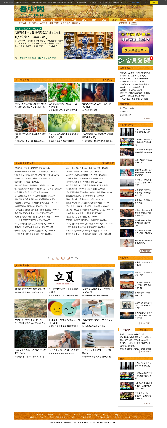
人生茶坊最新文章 (24, 163)
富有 (103, 326)
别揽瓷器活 (32, 58)
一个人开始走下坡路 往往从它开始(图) (134, 99)
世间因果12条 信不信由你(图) (28, 319)
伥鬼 (26, 357)
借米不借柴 (104, 141)
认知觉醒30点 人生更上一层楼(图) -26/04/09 (84, 213)
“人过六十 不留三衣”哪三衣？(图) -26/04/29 (32, 220)
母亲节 (87, 110)
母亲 (92, 110)
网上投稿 (39, 415)
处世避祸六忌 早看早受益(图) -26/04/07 (82, 217)
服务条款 (77, 415)
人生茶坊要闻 (22, 80)
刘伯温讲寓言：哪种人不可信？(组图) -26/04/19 (85, 189)
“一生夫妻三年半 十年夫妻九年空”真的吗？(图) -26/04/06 (89, 224)
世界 (94, 20)
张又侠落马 (124, 112)
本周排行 (127, 330)
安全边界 (38, 107)
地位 (98, 296)
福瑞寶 (108, 417)
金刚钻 (44, 58)
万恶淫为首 (35, 292)
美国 (53, 20)
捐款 (58, 415)
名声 (94, 296)
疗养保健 (23, 23)
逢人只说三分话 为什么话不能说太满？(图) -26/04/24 (87, 168)
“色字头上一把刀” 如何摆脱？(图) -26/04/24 (83, 171)
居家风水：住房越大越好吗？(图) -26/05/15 (32, 168)
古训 (66, 354)
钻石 (49, 58)
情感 (43, 107)
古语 (62, 354)
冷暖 (56, 296)
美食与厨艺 (65, 23)
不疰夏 (57, 141)
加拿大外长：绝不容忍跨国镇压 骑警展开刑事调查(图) (143, 172)
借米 (86, 141)
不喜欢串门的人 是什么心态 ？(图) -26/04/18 (84, 199)
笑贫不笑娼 (92, 326)
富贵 (60, 326)
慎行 (72, 326)
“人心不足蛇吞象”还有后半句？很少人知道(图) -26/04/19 (89, 192)
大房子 (20, 107)
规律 (90, 296)
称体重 (63, 141)
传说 (30, 357)
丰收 (68, 141)
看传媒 (100, 417)
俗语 (86, 326)
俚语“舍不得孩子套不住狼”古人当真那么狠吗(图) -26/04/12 (90, 210)
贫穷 (99, 326)
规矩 (90, 141)
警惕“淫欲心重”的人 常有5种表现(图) (134, 78)
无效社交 (41, 141)
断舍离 (57, 354)
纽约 (84, 20)
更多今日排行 (146, 323)
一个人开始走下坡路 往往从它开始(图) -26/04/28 (34, 224)
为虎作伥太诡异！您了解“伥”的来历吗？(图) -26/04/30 (36, 217)
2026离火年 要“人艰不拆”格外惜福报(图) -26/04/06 (86, 220)
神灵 (19, 292)
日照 (72, 296)
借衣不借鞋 (113, 141)
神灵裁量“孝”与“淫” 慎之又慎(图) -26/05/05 (31, 192)
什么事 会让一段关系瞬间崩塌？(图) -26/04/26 (33, 234)
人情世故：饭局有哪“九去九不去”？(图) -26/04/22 (86, 175)
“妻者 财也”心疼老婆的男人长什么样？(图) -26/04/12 (87, 206)
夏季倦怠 (77, 296)
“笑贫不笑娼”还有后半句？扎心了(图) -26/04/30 (33, 213)
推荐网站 (32, 417)
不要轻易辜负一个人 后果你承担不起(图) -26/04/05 (87, 231)
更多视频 (147, 404)
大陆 (33, 20)
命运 (40, 323)
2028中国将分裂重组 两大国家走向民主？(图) (143, 223)
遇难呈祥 (66, 326)
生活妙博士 (33, 23)
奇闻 (125, 20)
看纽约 (91, 417)
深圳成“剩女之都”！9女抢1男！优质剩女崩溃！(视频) (143, 395)
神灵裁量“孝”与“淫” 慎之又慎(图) (30, 289)
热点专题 (124, 104)
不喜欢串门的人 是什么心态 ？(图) (133, 76)
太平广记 (40, 357)
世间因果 (20, 323)
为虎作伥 (20, 357)
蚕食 (97, 357)
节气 (52, 296)
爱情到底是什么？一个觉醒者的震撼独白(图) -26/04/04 (88, 234)
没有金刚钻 (22, 58)
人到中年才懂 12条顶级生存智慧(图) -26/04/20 (85, 178)
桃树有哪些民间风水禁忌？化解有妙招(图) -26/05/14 (36, 171)
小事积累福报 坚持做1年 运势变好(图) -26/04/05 (86, 227)
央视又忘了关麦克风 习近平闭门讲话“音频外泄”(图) (143, 192)
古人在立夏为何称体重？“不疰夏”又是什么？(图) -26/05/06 (38, 189)
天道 (86, 296)
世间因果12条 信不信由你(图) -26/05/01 (30, 206)
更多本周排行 (146, 351)
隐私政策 (87, 415)
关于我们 (66, 415)
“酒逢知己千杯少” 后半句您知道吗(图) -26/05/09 (34, 185)
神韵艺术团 (54, 417)
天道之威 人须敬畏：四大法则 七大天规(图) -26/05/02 (36, 203)
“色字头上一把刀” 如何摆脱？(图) (132, 87)
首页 (23, 20)
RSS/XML (108, 80)
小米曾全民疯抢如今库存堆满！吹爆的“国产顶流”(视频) (143, 385)
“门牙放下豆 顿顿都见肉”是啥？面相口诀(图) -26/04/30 (36, 210)
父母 (43, 323)
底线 (109, 357)
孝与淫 (46, 292)
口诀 (56, 326)
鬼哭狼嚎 (61, 110)
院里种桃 (54, 110)
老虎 (34, 357)
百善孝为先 (25, 292)
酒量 (32, 141)
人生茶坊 (43, 23)
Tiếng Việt (118, 415)
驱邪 (67, 110)
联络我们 (50, 415)
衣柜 (52, 354)
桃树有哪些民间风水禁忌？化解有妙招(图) (136, 349)
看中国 (33, 10)
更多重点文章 (146, 251)
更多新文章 (108, 163)
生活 (114, 20)
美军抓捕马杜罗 (126, 115)
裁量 (41, 292)
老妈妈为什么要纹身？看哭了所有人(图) (135, 343)
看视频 (83, 417)
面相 (52, 326)
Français (107, 415)
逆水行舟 (87, 357)
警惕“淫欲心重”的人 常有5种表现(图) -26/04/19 (85, 196)
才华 (102, 296)
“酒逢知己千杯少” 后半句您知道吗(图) (134, 340)
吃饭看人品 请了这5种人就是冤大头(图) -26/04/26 (34, 231)
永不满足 (103, 357)
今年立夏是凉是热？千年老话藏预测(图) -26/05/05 (35, 196)
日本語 (128, 415)
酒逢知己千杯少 (23, 141)
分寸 (98, 141)
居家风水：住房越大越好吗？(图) (30, 103)
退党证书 (117, 417)
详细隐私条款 (135, 2)
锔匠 (39, 58)
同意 (153, 2)
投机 (36, 141)
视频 (135, 20)
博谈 (74, 20)
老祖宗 (71, 354)
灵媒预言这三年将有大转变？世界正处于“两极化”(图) (143, 315)
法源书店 (65, 417)
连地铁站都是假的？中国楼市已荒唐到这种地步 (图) (143, 305)
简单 (113, 357)
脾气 (36, 323)
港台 (63, 20)
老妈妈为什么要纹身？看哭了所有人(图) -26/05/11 (35, 178)
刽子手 (72, 110)
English (97, 415)
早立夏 (61, 296)
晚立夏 (67, 296)
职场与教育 (54, 23)
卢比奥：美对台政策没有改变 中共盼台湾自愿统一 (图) (143, 212)
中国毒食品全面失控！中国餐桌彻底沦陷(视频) (143, 142)
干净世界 (43, 417)
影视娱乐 (76, 23)
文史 (104, 20)
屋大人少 (30, 107)
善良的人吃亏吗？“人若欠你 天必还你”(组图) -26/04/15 (88, 203)
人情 (94, 141)
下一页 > (74, 258)
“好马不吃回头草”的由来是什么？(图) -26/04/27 (33, 227)
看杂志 (75, 417)
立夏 (52, 141)
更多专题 (147, 119)
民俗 (72, 141)
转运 (76, 326)
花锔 (54, 58)
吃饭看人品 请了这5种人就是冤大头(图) (135, 84)
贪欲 (93, 357)
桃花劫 (78, 110)
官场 (43, 20)
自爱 (106, 296)
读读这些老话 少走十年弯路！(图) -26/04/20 (84, 182)
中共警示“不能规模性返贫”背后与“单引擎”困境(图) (143, 182)
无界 (136, 417)
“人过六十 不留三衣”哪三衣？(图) (64, 350)
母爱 (96, 110)
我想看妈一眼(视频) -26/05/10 (26, 182)
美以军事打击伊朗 (127, 108)
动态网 (127, 417)
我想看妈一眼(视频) (127, 346)
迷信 (25, 107)
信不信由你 (29, 323)
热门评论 (144, 330)
